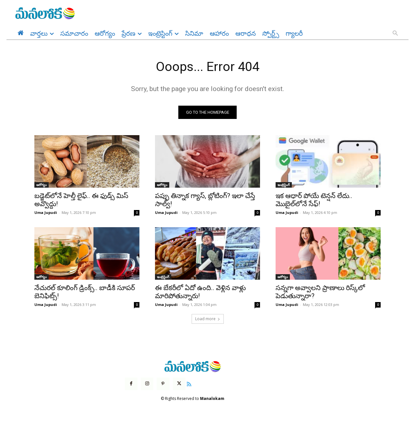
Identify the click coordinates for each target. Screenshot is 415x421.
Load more (207, 319)
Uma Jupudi (45, 212)
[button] (395, 33)
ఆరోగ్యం (41, 185)
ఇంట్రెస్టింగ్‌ (284, 185)
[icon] (189, 383)
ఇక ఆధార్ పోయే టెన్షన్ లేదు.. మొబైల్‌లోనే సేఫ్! (314, 200)
